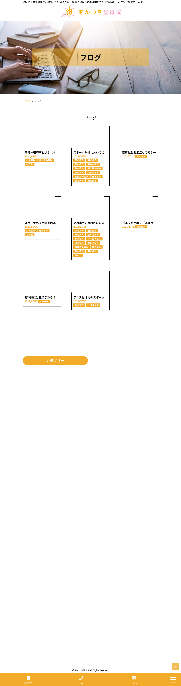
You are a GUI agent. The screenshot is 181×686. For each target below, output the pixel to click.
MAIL (134, 682)
